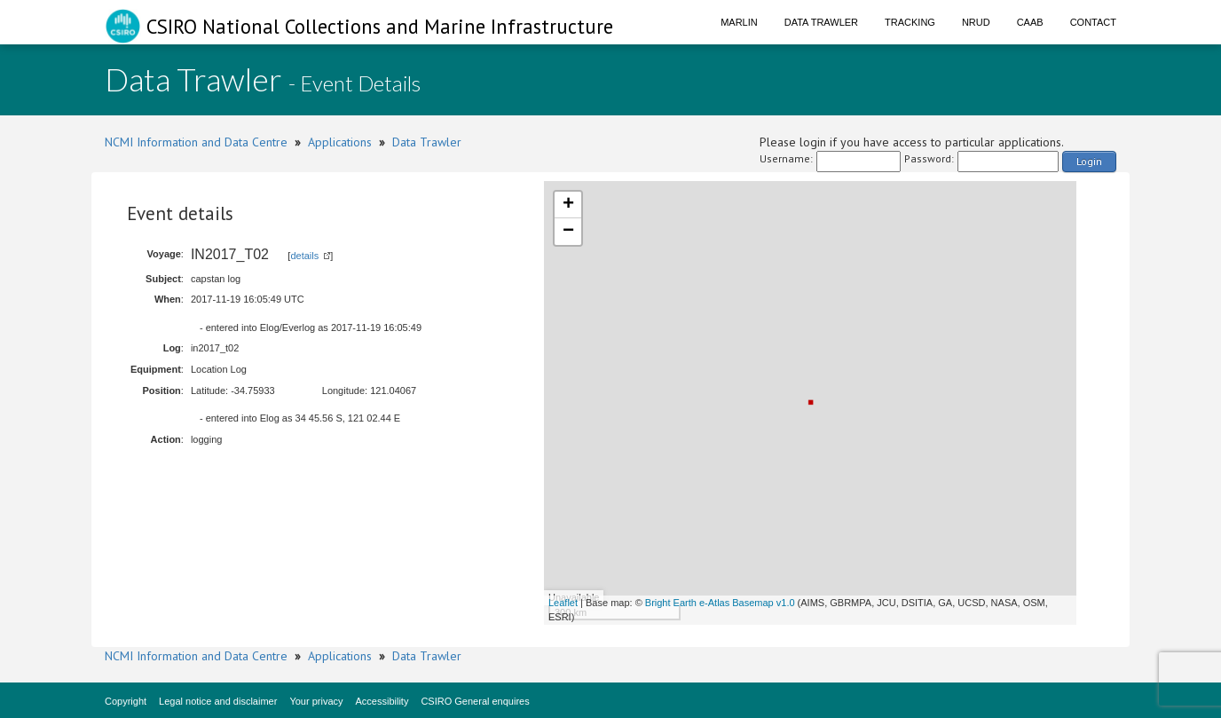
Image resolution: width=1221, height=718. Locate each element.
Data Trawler (821, 22)
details (304, 255)
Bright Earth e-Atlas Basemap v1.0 (720, 602)
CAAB (1030, 22)
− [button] (568, 231)
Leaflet (563, 602)
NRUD (976, 22)
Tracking (910, 22)
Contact (1093, 22)
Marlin (739, 22)
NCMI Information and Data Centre (196, 142)
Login (1089, 161)
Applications (340, 142)
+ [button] (568, 205)
